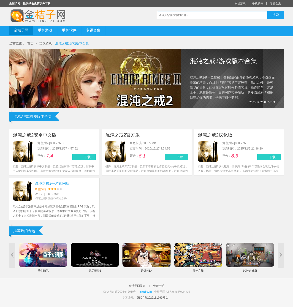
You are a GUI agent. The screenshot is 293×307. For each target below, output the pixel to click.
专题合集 (275, 3)
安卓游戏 (45, 43)
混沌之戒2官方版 (122, 134)
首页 (30, 43)
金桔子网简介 (137, 285)
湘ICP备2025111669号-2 (152, 297)
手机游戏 (240, 3)
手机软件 (257, 3)
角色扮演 (40, 189)
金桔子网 (21, 30)
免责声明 (158, 285)
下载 (87, 157)
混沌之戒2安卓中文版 (35, 134)
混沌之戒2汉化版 (215, 134)
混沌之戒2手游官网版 (52, 183)
